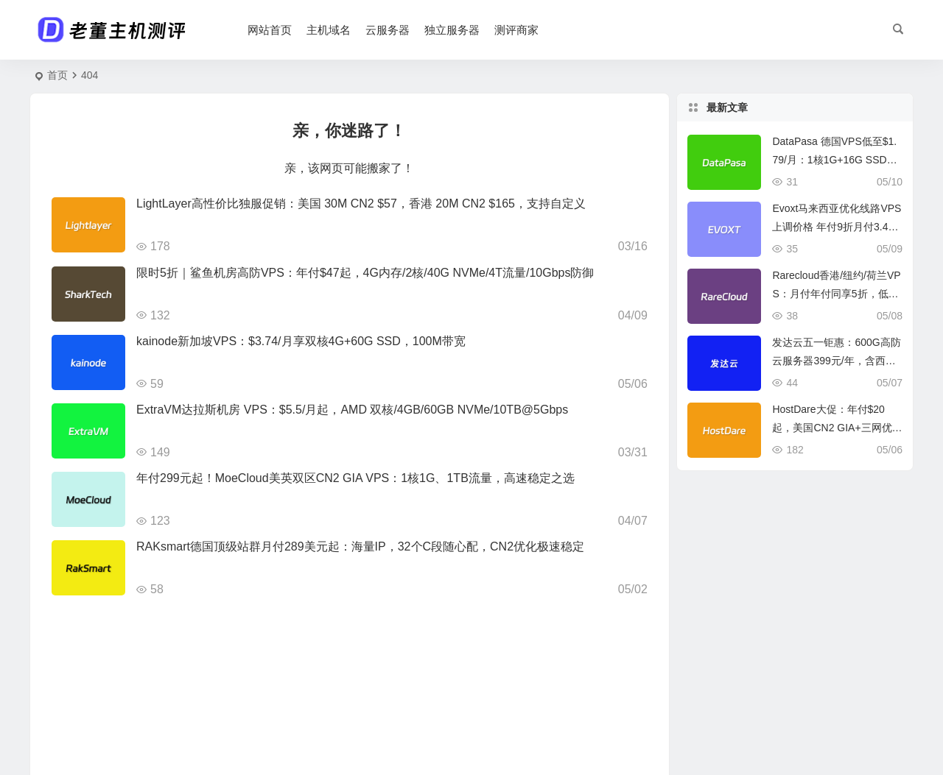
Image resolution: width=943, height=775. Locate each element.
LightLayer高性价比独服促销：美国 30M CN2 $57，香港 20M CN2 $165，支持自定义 (361, 203)
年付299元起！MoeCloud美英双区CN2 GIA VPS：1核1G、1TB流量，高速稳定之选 (355, 478)
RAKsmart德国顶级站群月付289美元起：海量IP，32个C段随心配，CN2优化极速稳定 (360, 546)
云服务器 (387, 30)
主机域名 (328, 30)
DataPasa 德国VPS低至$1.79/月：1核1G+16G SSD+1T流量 (835, 159)
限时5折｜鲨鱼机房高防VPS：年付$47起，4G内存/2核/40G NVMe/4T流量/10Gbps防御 (365, 272)
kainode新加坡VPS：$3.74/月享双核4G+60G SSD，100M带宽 (301, 341)
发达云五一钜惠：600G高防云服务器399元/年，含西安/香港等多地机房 (836, 360)
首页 (57, 75)
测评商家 (516, 30)
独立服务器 (452, 30)
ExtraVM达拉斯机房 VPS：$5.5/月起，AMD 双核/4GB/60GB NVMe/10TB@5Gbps (352, 409)
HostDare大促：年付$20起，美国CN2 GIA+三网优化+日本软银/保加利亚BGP (837, 427)
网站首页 (270, 30)
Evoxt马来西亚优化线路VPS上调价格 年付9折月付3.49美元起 (836, 226)
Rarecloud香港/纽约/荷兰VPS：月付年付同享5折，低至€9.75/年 (836, 293)
